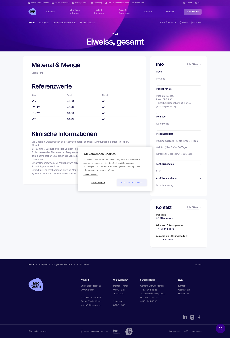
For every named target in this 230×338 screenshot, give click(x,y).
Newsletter (183, 294)
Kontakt (182, 286)
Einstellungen (98, 182)
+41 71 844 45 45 (92, 298)
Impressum (197, 331)
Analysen (43, 23)
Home (31, 23)
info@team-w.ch (93, 305)
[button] (178, 72)
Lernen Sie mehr (90, 174)
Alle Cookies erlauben (132, 182)
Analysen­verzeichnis (63, 23)
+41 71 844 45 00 (148, 302)
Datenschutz (175, 331)
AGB (186, 331)
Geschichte (184, 290)
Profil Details (86, 23)
